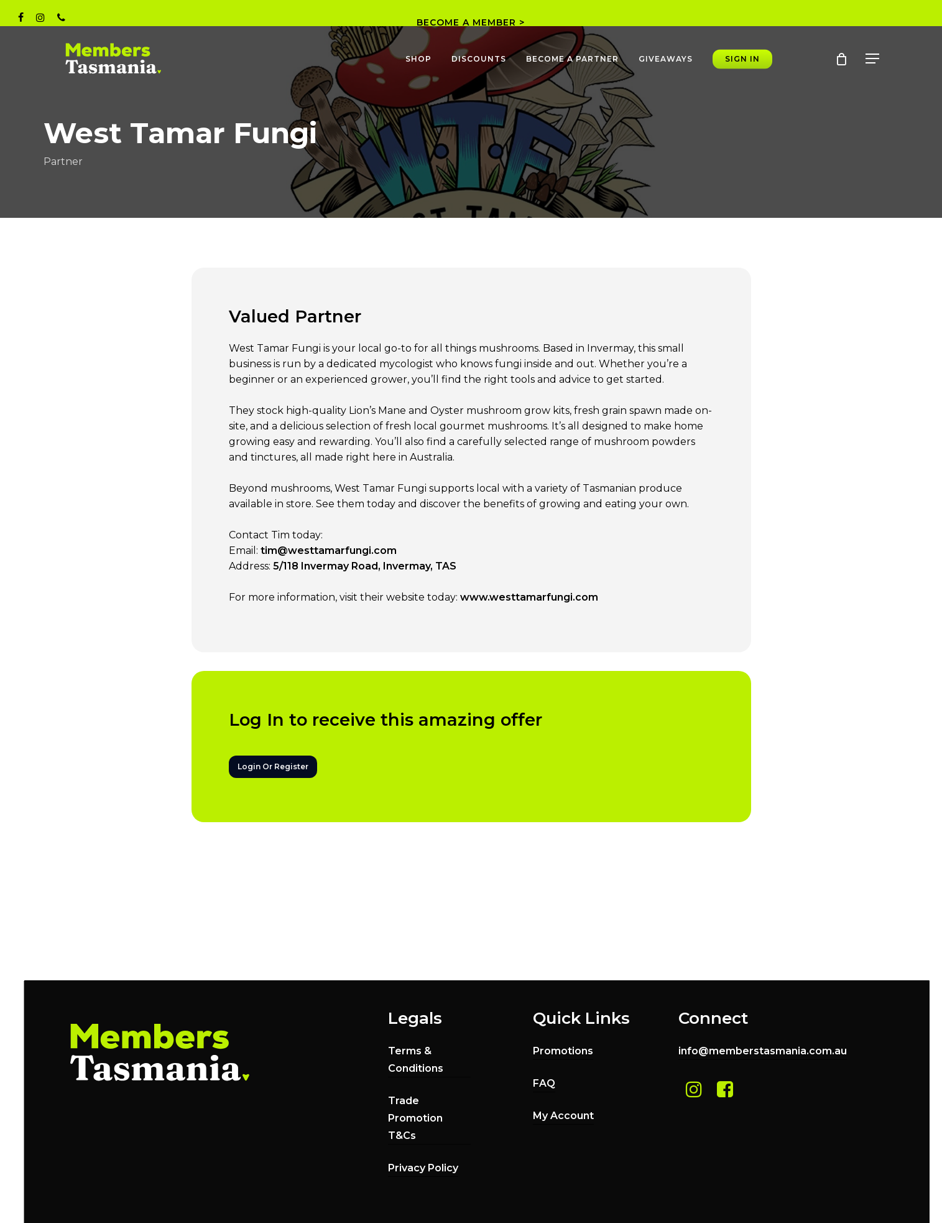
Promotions (563, 1051)
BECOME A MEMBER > (471, 22)
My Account (563, 1116)
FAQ (544, 1083)
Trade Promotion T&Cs (415, 1118)
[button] (873, 58)
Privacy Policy (423, 1168)
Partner (63, 161)
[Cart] (841, 59)
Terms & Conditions (415, 1059)
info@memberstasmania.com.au (762, 1051)
